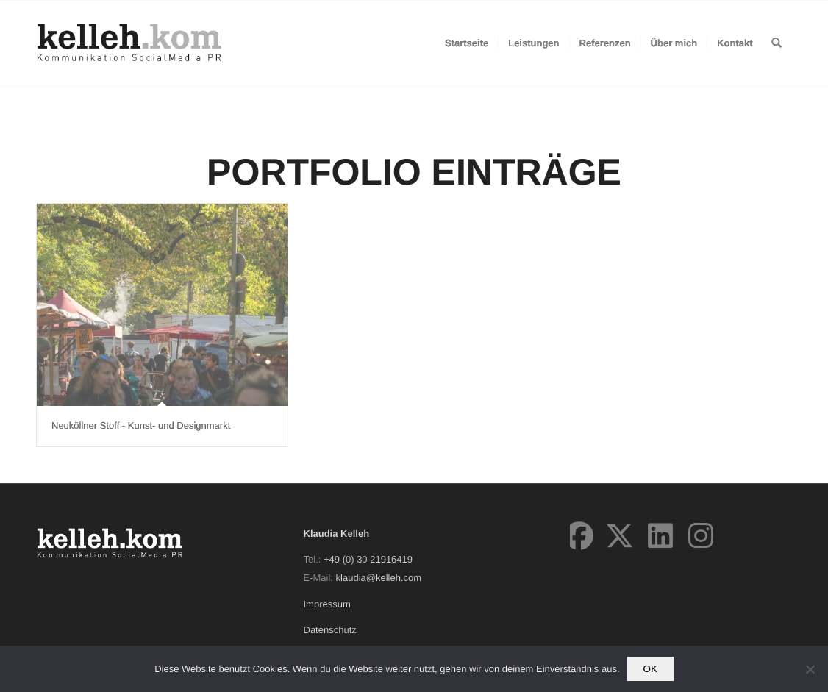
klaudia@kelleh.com (379, 577)
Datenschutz (330, 629)
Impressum (327, 604)
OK (650, 668)
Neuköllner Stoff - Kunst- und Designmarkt (140, 425)
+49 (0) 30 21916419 (368, 559)
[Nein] (809, 669)
